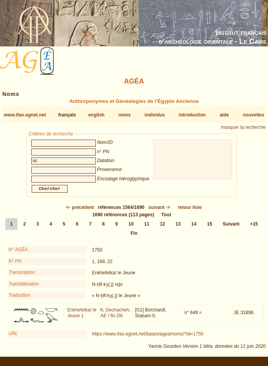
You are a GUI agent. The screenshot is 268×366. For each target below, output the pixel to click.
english (96, 115)
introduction (192, 115)
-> (159, 212)
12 (162, 228)
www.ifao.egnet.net (25, 115)
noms (124, 115)
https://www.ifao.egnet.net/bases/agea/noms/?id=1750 (148, 338)
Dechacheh (117, 314)
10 (131, 228)
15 (209, 228)
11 (146, 228)
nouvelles (253, 115)
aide (224, 115)
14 (193, 228)
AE (103, 320)
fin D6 (116, 320)
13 (178, 228)
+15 (254, 228)
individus (154, 115)
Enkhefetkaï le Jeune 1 (82, 317)
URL (13, 338)
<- (80, 212)
